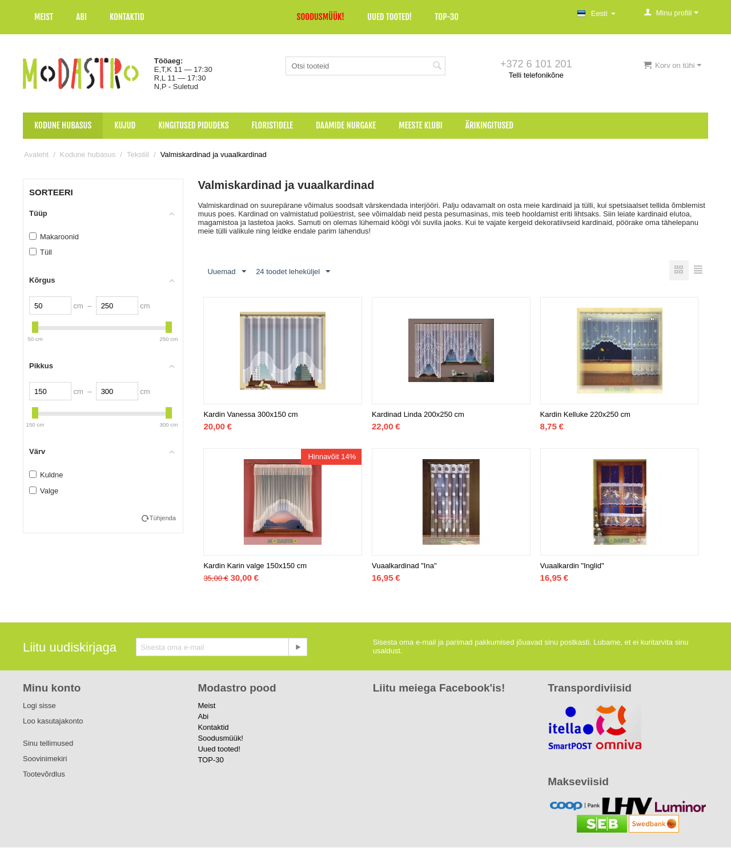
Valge (43, 491)
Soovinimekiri (45, 759)
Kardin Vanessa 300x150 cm (250, 415)
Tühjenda (163, 518)
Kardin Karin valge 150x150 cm (255, 566)
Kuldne (46, 475)
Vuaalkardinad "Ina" (404, 566)
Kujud (124, 125)
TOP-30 (447, 16)
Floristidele (273, 125)
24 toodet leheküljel (293, 272)
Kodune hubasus (62, 125)
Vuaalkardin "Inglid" (572, 566)
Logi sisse (39, 706)
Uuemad (226, 272)
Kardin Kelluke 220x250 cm (585, 415)
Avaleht (36, 154)
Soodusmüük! (320, 16)
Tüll (40, 252)
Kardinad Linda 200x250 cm (418, 415)
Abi (81, 16)
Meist (43, 16)
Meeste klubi (421, 125)
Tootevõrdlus (44, 774)
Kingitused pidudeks (193, 125)
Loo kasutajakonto (53, 721)
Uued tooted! (389, 16)
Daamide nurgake (346, 125)
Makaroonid (54, 236)
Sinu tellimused (48, 744)
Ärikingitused (489, 125)
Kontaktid (127, 16)
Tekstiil (138, 154)
